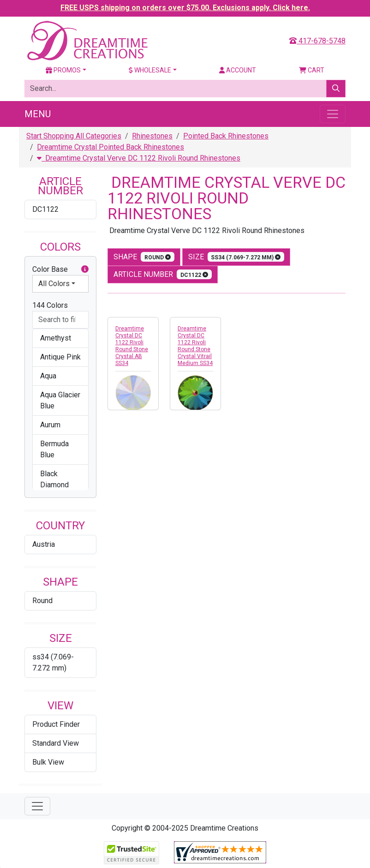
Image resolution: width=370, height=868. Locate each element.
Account (237, 70)
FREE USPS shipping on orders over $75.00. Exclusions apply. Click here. (185, 7)
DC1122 (45, 209)
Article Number (162, 274)
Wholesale (150, 70)
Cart (311, 70)
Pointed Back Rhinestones (226, 136)
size (236, 257)
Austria (43, 544)
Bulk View (48, 762)
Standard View (55, 743)
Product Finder (56, 724)
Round (42, 600)
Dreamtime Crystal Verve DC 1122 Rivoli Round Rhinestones (138, 158)
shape (143, 257)
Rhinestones (152, 136)
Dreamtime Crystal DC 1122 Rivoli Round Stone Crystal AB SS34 (131, 345)
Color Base (60, 269)
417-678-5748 (317, 40)
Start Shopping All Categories (73, 136)
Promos (63, 70)
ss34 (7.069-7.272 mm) (53, 662)
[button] (85, 269)
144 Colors (50, 305)
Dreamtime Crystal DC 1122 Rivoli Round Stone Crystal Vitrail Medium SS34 (195, 345)
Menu (37, 114)
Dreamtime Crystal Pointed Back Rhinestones (110, 147)
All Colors (54, 283)
